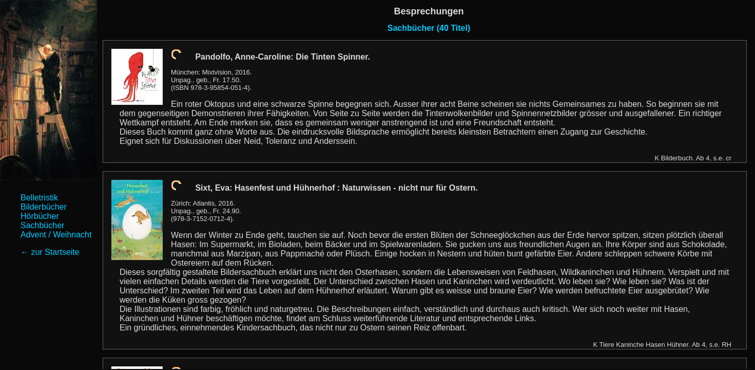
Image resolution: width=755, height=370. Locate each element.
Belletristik (39, 197)
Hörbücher (40, 216)
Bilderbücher (44, 206)
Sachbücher (42, 225)
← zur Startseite (50, 252)
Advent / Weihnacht (56, 234)
